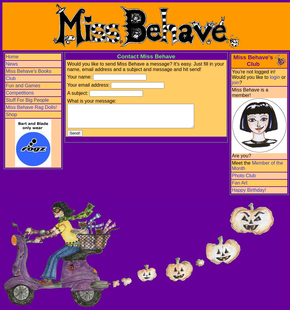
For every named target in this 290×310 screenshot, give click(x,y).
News (12, 64)
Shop (11, 114)
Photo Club (244, 175)
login (275, 77)
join (235, 82)
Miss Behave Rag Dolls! (31, 107)
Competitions (20, 92)
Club (11, 78)
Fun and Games (23, 85)
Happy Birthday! (249, 190)
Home (12, 56)
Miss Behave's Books (29, 71)
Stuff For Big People (27, 100)
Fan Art (239, 182)
